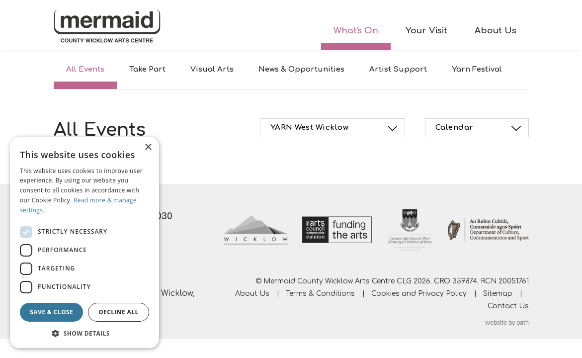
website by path (507, 323)
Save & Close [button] (51, 312)
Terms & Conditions (320, 293)
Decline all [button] (119, 312)
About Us (495, 30)
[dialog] (84, 242)
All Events (85, 69)
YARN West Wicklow (335, 128)
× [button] (148, 147)
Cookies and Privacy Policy (419, 293)
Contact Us (508, 306)
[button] (84, 333)
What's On (355, 30)
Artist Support (398, 69)
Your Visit (426, 30)
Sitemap (497, 293)
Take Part (147, 69)
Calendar (479, 128)
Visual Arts (212, 69)
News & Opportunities (301, 69)
